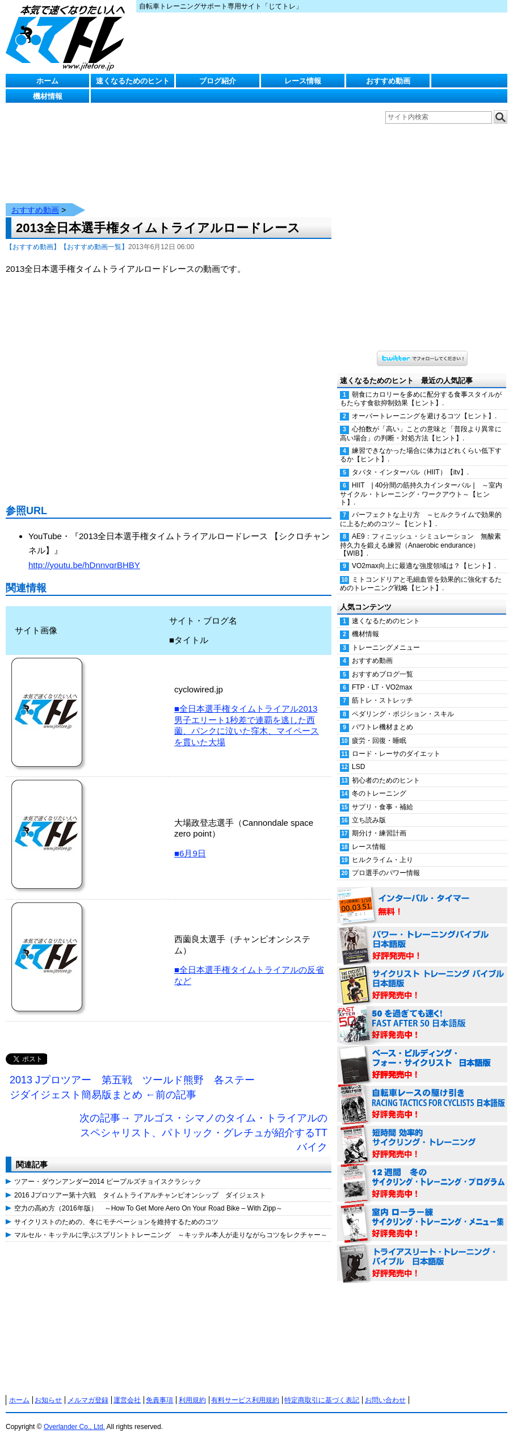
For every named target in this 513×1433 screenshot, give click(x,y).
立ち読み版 (369, 809)
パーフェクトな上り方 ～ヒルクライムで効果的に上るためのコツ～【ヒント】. (421, 507)
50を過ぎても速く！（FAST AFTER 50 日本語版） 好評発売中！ (422, 1013)
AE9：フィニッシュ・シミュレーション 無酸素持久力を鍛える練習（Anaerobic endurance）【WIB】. (420, 533)
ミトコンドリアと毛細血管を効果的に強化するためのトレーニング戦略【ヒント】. (421, 572)
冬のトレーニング (379, 782)
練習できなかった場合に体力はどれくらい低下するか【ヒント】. (421, 443)
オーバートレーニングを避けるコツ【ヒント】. (424, 405)
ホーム (47, 81)
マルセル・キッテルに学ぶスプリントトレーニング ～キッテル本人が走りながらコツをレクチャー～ (170, 1224)
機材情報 (47, 96)
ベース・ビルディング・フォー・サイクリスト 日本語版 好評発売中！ (422, 1053)
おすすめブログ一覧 (382, 663)
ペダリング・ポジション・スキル (403, 703)
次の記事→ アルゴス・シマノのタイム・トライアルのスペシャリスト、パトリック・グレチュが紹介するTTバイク (203, 1121)
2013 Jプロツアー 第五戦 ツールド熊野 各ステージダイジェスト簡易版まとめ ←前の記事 (132, 1076)
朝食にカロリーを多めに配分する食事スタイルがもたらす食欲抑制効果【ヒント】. (421, 387)
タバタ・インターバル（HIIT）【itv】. (410, 461)
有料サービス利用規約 (245, 1389)
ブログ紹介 (217, 81)
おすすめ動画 (388, 81)
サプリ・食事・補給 (382, 796)
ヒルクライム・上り (382, 848)
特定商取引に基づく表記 (321, 1389)
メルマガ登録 (88, 1389)
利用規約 (192, 1389)
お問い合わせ (385, 1389)
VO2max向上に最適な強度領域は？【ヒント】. (424, 554)
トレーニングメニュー (386, 636)
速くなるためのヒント (133, 81)
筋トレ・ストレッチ (382, 689)
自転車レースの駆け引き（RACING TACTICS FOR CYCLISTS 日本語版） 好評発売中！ (422, 1093)
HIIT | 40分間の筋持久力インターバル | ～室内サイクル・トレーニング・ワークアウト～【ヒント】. (421, 482)
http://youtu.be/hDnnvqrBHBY (84, 553)
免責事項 (159, 1389)
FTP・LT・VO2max (382, 676)
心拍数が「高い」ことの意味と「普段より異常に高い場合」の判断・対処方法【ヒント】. (421, 422)
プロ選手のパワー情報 (386, 861)
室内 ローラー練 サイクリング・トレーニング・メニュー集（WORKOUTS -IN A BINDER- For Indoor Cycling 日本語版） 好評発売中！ (422, 1212)
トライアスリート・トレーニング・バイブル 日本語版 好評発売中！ (422, 1252)
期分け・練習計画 (379, 822)
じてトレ (68, 37)
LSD (358, 755)
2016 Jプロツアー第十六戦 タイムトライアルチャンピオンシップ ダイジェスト (140, 1184)
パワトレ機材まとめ (382, 716)
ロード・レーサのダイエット (396, 742)
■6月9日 (190, 842)
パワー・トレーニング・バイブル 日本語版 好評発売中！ (422, 934)
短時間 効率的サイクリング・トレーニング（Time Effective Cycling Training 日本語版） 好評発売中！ (422, 1133)
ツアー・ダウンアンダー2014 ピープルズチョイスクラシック (107, 1170)
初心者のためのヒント (386, 769)
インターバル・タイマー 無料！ (422, 894)
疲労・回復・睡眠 (379, 729)
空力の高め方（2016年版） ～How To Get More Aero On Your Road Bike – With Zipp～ (148, 1197)
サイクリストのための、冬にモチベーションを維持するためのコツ (116, 1211)
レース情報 (302, 81)
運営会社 (127, 1389)
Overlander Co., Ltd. (74, 1415)
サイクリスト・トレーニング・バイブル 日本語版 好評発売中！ (422, 974)
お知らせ (48, 1389)
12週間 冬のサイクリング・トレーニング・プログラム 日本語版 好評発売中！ (422, 1172)
